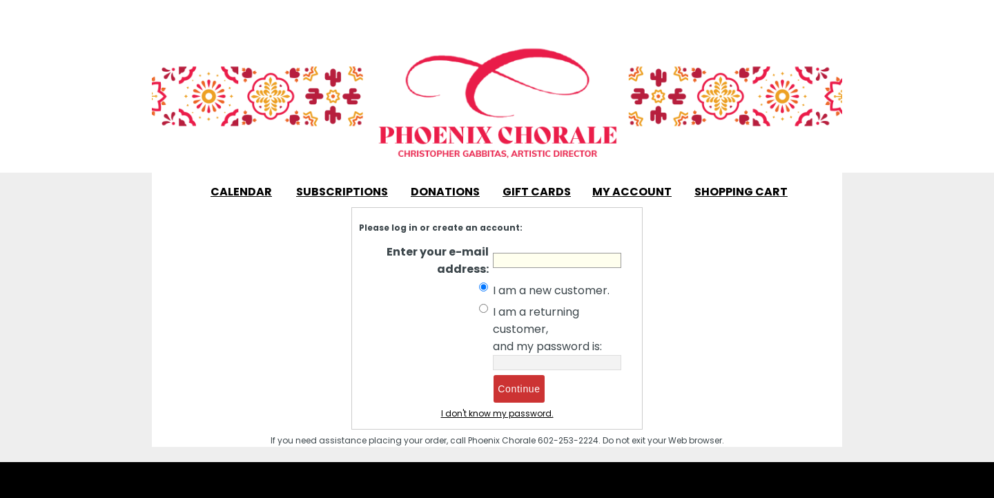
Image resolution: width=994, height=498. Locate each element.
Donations (445, 192)
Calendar (241, 192)
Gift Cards (537, 192)
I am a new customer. (551, 290)
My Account (632, 192)
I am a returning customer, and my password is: (547, 329)
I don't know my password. (497, 413)
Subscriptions (342, 192)
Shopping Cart (741, 192)
